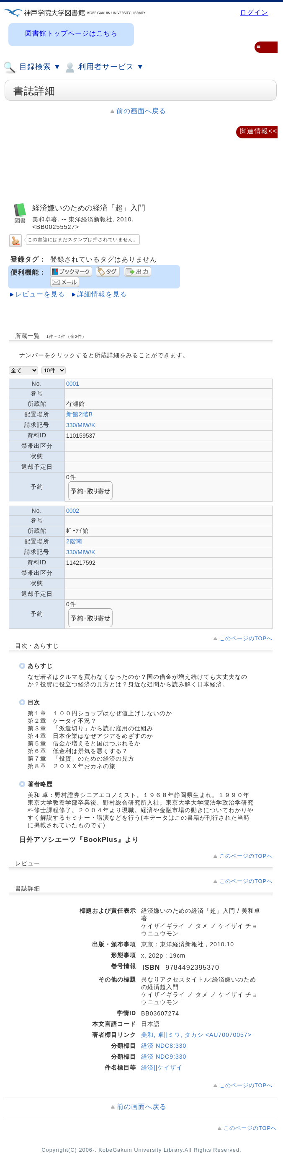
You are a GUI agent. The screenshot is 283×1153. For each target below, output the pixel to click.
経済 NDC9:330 (163, 1056)
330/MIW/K (80, 425)
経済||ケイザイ (162, 1067)
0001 (72, 383)
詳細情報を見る (102, 294)
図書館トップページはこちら (71, 33)
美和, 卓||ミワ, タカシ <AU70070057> (196, 1034)
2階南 (74, 541)
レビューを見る (40, 294)
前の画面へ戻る (141, 110)
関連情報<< (258, 131)
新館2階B (79, 414)
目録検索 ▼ (32, 67)
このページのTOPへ (246, 638)
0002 (72, 510)
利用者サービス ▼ (103, 67)
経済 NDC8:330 (163, 1045)
